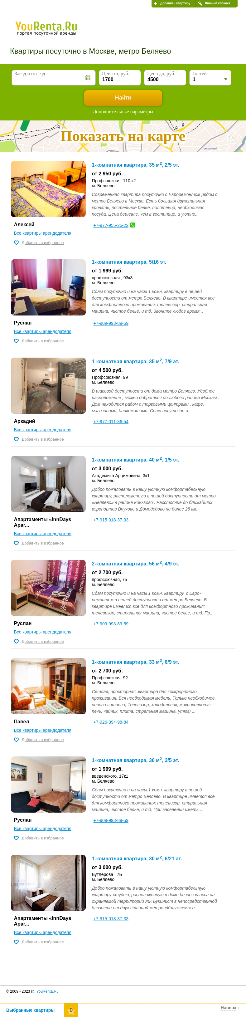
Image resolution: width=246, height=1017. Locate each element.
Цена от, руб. (115, 73)
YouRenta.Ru (47, 991)
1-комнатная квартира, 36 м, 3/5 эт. (135, 760)
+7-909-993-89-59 (111, 323)
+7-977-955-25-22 (111, 225)
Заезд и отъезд (30, 73)
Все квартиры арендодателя (42, 233)
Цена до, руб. (161, 73)
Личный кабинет (217, 3)
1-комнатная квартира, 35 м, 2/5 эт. (135, 165)
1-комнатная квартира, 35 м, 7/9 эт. (135, 361)
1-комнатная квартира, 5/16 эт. (129, 262)
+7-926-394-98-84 (111, 722)
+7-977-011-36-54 (111, 421)
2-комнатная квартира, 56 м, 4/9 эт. (135, 563)
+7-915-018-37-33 (111, 519)
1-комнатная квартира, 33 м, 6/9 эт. (135, 662)
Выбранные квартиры (30, 1010)
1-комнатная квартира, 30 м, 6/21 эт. (137, 858)
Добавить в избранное (43, 242)
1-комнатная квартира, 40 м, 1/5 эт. (135, 459)
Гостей (199, 73)
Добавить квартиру (175, 3)
